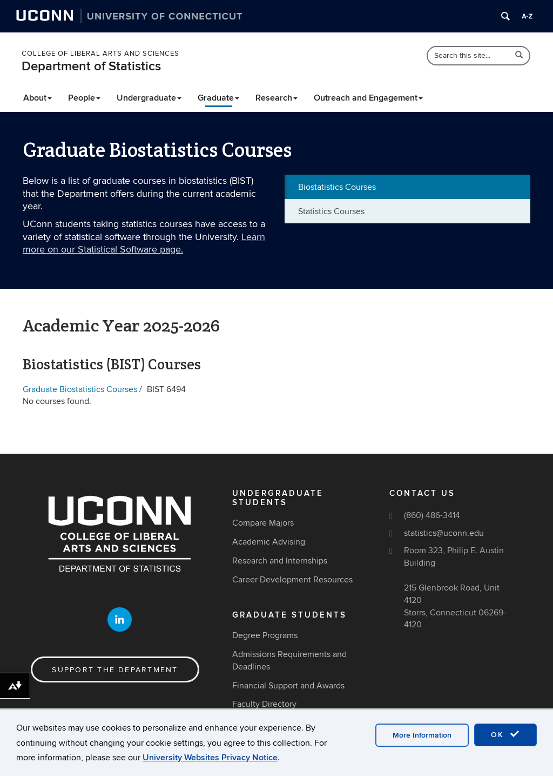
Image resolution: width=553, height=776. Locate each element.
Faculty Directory (264, 704)
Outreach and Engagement (368, 97)
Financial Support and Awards (288, 685)
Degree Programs (265, 635)
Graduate (218, 97)
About (37, 97)
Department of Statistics (91, 66)
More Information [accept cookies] (422, 735)
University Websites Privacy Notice (210, 757)
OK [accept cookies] (505, 734)
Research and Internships (279, 560)
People (84, 97)
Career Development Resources (292, 579)
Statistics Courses (331, 211)
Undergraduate (149, 97)
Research (276, 97)
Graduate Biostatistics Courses (80, 389)
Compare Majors (263, 523)
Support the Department (115, 669)
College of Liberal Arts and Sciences (100, 53)
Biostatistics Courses (337, 187)
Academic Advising (268, 541)
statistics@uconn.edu (444, 533)
